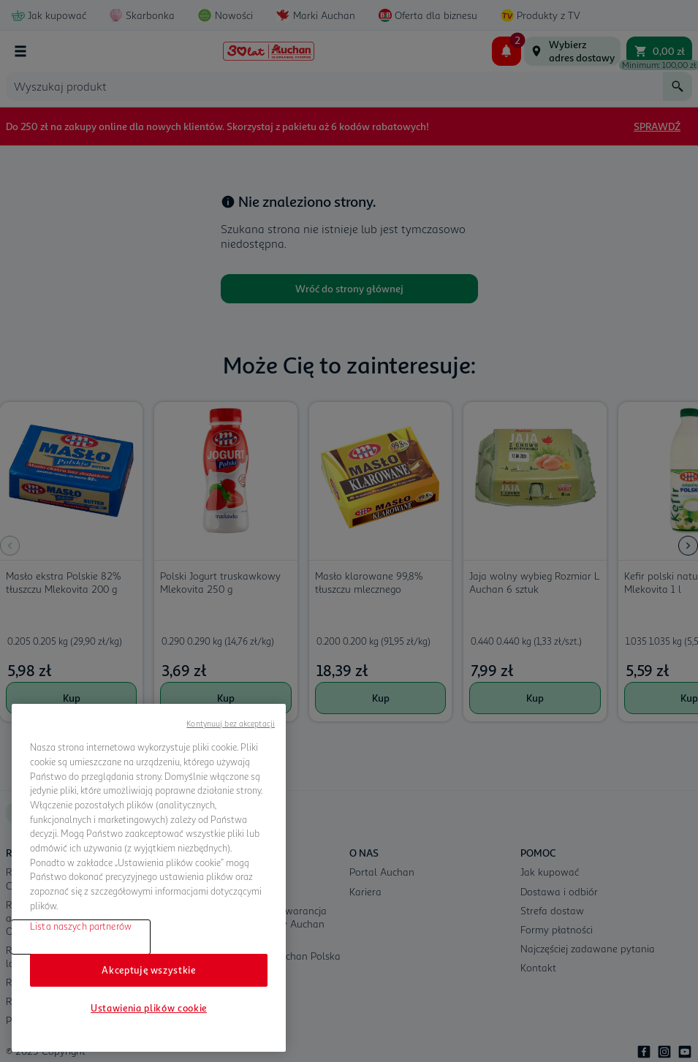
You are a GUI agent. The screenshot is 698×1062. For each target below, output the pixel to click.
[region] (149, 878)
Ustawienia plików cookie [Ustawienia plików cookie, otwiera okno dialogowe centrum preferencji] (149, 1008)
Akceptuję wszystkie (148, 970)
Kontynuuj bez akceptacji (230, 723)
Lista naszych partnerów (81, 926)
